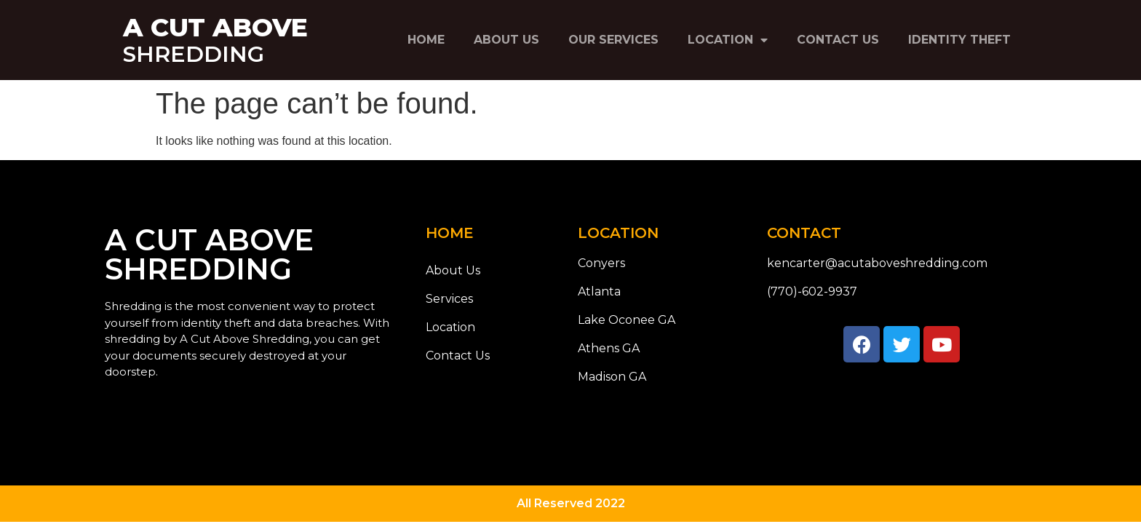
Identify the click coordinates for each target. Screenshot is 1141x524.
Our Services (613, 40)
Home (426, 40)
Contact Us (838, 40)
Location (728, 40)
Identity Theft (959, 40)
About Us (506, 40)
